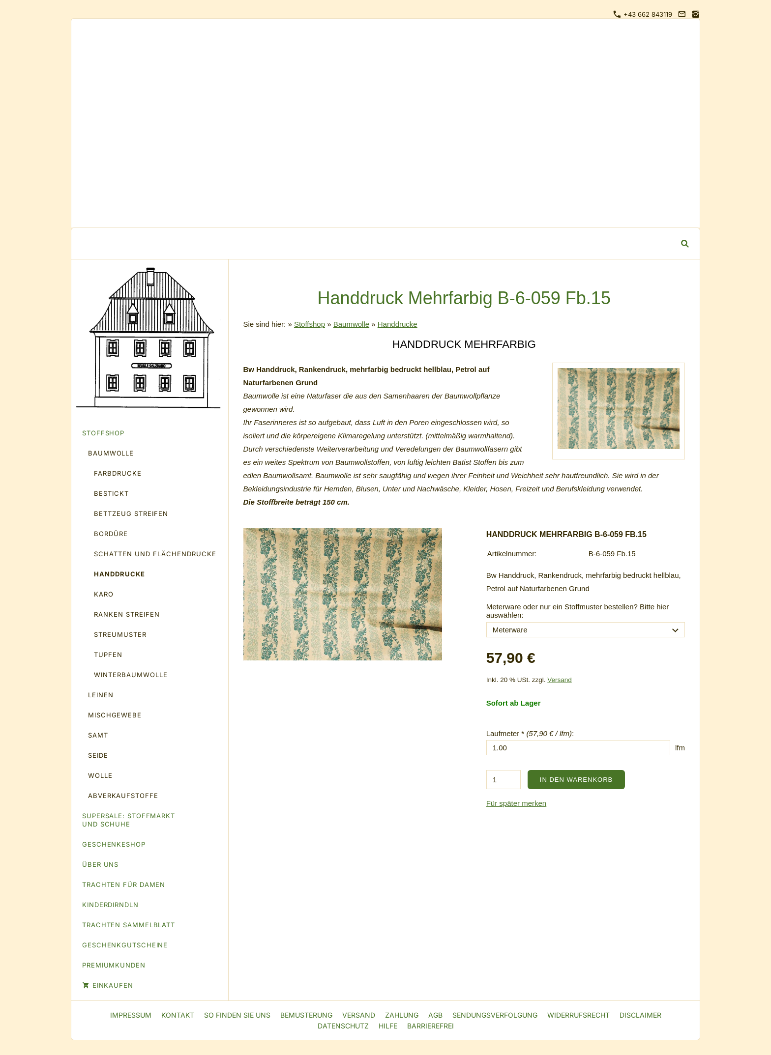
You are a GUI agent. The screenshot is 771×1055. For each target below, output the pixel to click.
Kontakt (177, 1015)
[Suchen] (378, 243)
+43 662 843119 (642, 14)
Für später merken (516, 803)
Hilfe (388, 1026)
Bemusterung (306, 1015)
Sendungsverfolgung (494, 1015)
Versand (559, 680)
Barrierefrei (430, 1026)
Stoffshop (309, 324)
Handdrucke (397, 324)
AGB (435, 1015)
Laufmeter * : (530, 733)
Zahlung (401, 1015)
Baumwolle (351, 324)
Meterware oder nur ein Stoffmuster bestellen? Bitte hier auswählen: (577, 610)
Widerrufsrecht (578, 1015)
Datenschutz (343, 1026)
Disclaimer (640, 1015)
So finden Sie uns (237, 1015)
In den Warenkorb (576, 779)
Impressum (130, 1015)
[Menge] (503, 779)
